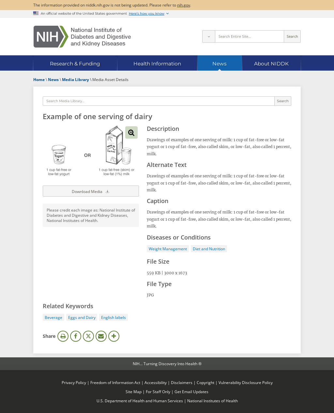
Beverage (53, 317)
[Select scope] (208, 36)
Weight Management (168, 248)
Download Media (91, 191)
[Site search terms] (249, 36)
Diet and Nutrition (209, 248)
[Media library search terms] (159, 101)
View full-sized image (131, 132)
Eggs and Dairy (82, 317)
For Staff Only (158, 391)
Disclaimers (181, 382)
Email (101, 336)
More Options (113, 336)
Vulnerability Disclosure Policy (246, 382)
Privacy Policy (74, 382)
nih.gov (183, 4)
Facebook (75, 336)
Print (62, 336)
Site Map (134, 391)
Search (292, 36)
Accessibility (155, 382)
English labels (113, 317)
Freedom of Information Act (115, 382)
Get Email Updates (191, 391)
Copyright (205, 382)
